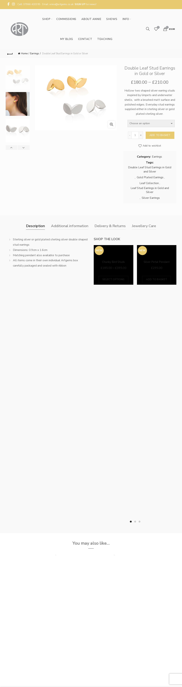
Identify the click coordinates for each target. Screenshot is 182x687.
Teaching (104, 39)
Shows (111, 19)
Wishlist (158, 27)
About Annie (91, 19)
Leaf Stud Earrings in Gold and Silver (150, 190)
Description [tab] (35, 225)
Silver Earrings (151, 198)
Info (125, 19)
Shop (46, 19)
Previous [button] (12, 147)
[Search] (148, 29)
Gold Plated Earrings (150, 177)
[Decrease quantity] (130, 135)
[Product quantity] (135, 135)
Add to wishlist (152, 145)
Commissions (66, 19)
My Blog (66, 39)
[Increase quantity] (141, 135)
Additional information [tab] (69, 225)
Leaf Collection (149, 183)
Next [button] (24, 147)
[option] (18, 78)
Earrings (34, 53)
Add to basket (160, 135)
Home (24, 53)
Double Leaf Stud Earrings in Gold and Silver (149, 169)
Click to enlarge (111, 124)
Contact (85, 39)
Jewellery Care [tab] (144, 225)
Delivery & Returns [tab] (110, 225)
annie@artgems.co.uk (61, 4)
